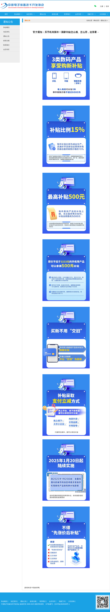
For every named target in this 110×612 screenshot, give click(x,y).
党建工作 (90, 14)
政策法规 (55, 14)
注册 (101, 6)
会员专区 (78, 14)
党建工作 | (62, 601)
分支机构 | (71, 601)
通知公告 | (24, 601)
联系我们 (67, 14)
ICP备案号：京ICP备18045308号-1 (58, 604)
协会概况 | (4, 601)
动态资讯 (29, 14)
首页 (6, 14)
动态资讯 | (14, 601)
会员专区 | (53, 601)
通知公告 (43, 14)
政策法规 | (33, 601)
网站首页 (96, 20)
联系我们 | (43, 601)
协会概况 (17, 14)
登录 (107, 6)
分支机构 (103, 14)
